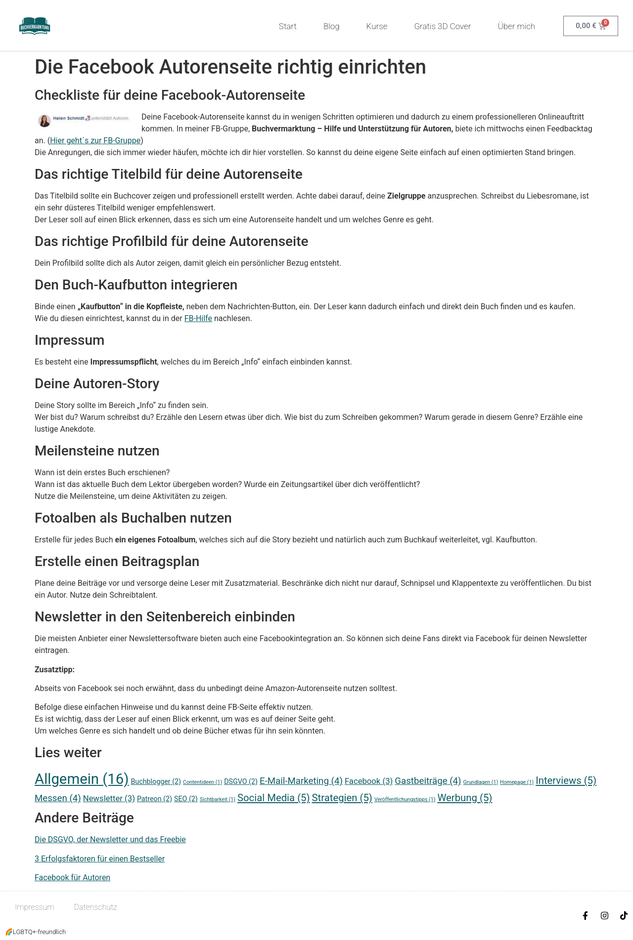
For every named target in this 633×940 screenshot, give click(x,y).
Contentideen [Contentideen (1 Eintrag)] (202, 782)
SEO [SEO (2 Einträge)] (186, 799)
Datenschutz (95, 907)
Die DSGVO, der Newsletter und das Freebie (110, 839)
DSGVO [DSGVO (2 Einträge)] (241, 781)
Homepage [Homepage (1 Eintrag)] (517, 782)
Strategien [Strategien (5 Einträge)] (342, 798)
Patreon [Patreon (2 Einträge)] (154, 799)
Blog (331, 26)
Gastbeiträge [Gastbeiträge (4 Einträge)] (428, 781)
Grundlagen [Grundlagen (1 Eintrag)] (480, 782)
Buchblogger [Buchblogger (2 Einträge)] (156, 781)
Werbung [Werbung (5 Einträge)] (464, 798)
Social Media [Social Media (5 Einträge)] (273, 798)
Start (288, 26)
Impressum (34, 907)
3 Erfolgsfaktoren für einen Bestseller (100, 858)
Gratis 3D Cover (442, 26)
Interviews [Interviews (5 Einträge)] (566, 780)
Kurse (377, 26)
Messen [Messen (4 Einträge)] (58, 798)
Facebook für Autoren (72, 877)
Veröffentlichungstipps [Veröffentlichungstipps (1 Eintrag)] (405, 799)
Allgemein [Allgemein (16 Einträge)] (82, 779)
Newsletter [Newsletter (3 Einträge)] (109, 798)
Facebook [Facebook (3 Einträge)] (369, 781)
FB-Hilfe (198, 318)
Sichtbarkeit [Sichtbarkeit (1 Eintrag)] (217, 799)
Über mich (518, 26)
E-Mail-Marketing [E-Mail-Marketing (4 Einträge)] (301, 781)
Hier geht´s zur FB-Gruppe (95, 140)
